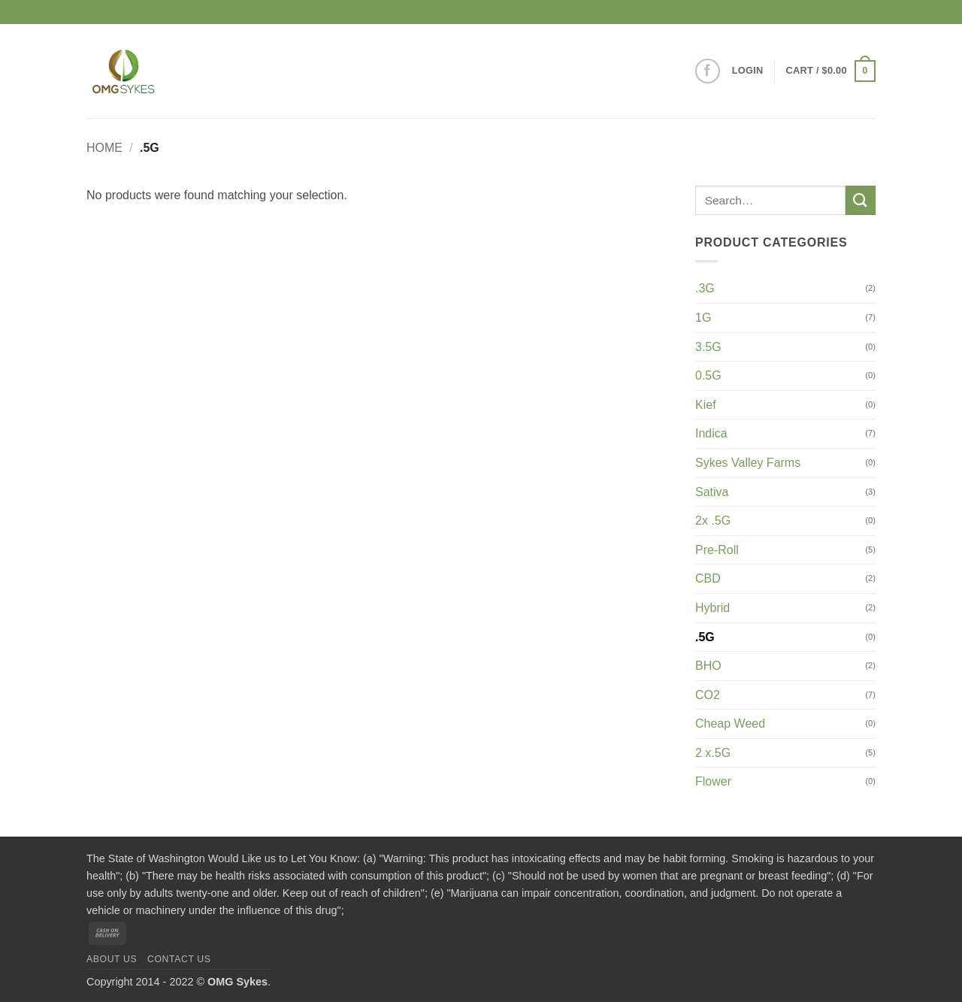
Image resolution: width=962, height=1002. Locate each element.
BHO (708, 665)
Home (104, 147)
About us (111, 959)
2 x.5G (713, 752)
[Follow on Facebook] (707, 71)
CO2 (707, 695)
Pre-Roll (717, 549)
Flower (713, 781)
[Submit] (861, 200)
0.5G (708, 375)
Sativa (711, 492)
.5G (705, 637)
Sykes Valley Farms (747, 462)
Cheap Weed (730, 723)
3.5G (708, 347)
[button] (748, 71)
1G (703, 317)
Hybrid (712, 607)
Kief (705, 404)
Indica (711, 433)
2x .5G (713, 520)
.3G (705, 288)
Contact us (179, 959)
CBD (708, 578)
